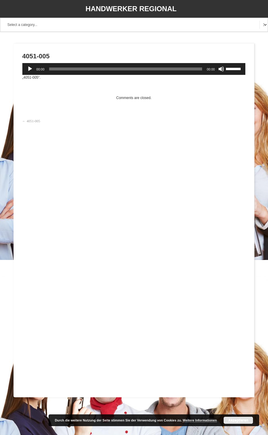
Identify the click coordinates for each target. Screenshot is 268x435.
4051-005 (33, 121)
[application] (134, 69)
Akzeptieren (238, 420)
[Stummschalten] (221, 69)
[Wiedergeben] (30, 69)
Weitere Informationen (200, 420)
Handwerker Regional (131, 9)
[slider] (125, 68)
